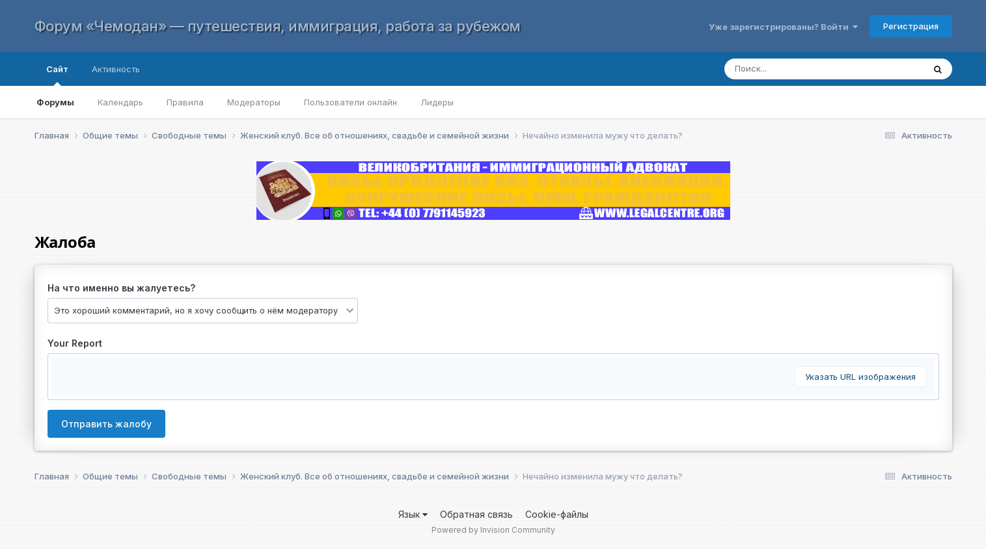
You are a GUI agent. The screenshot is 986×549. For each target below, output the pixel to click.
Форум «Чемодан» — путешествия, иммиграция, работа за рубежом (277, 26)
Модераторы (254, 102)
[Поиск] (811, 69)
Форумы (55, 102)
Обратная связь (476, 514)
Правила (185, 102)
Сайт (57, 75)
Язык (413, 514)
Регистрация (910, 26)
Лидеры (437, 102)
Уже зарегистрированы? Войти (783, 26)
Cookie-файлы (556, 514)
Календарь (120, 102)
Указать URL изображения (860, 376)
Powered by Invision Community (493, 530)
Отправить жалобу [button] (106, 423)
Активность (116, 69)
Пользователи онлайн (350, 102)
